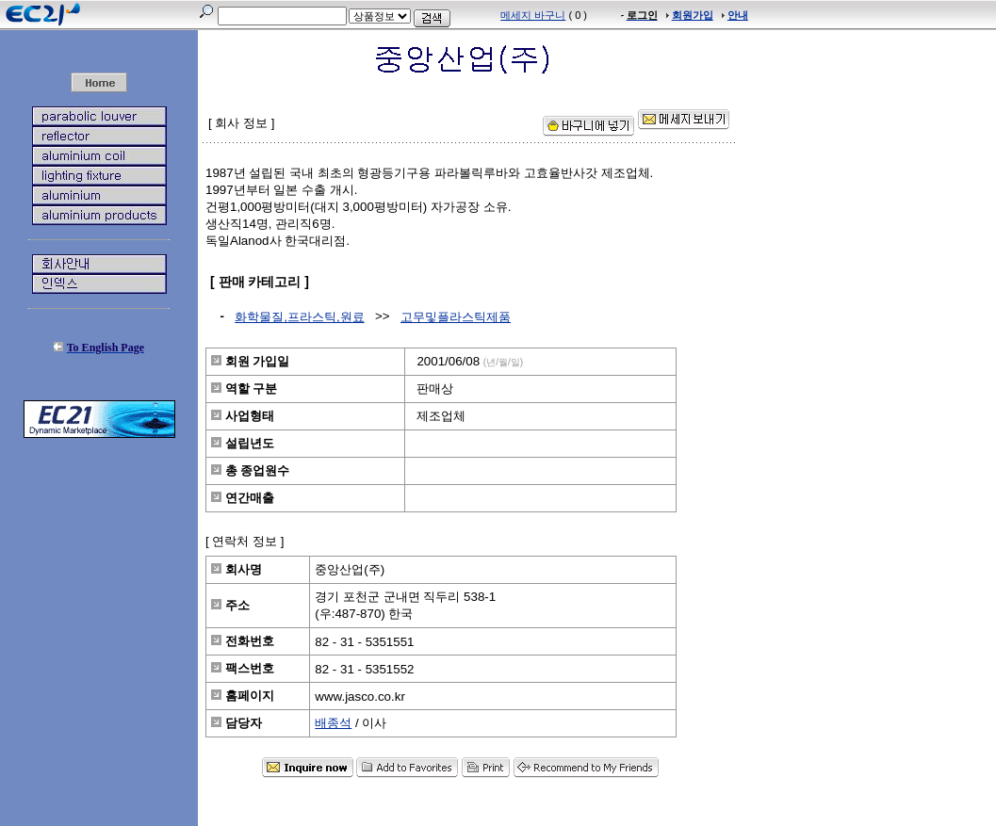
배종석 (333, 723)
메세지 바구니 (532, 15)
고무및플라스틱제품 (455, 317)
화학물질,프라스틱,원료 (299, 317)
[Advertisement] (99, 574)
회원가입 (692, 15)
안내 (737, 15)
